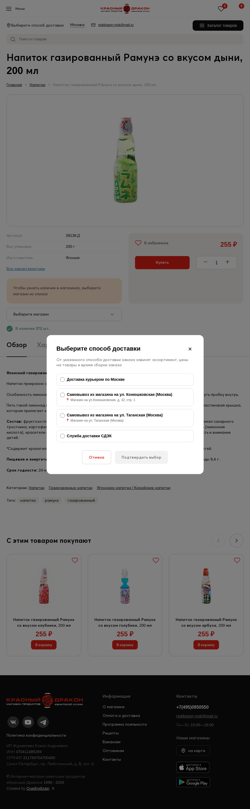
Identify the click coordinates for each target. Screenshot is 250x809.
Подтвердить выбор (141, 457)
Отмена (96, 457)
